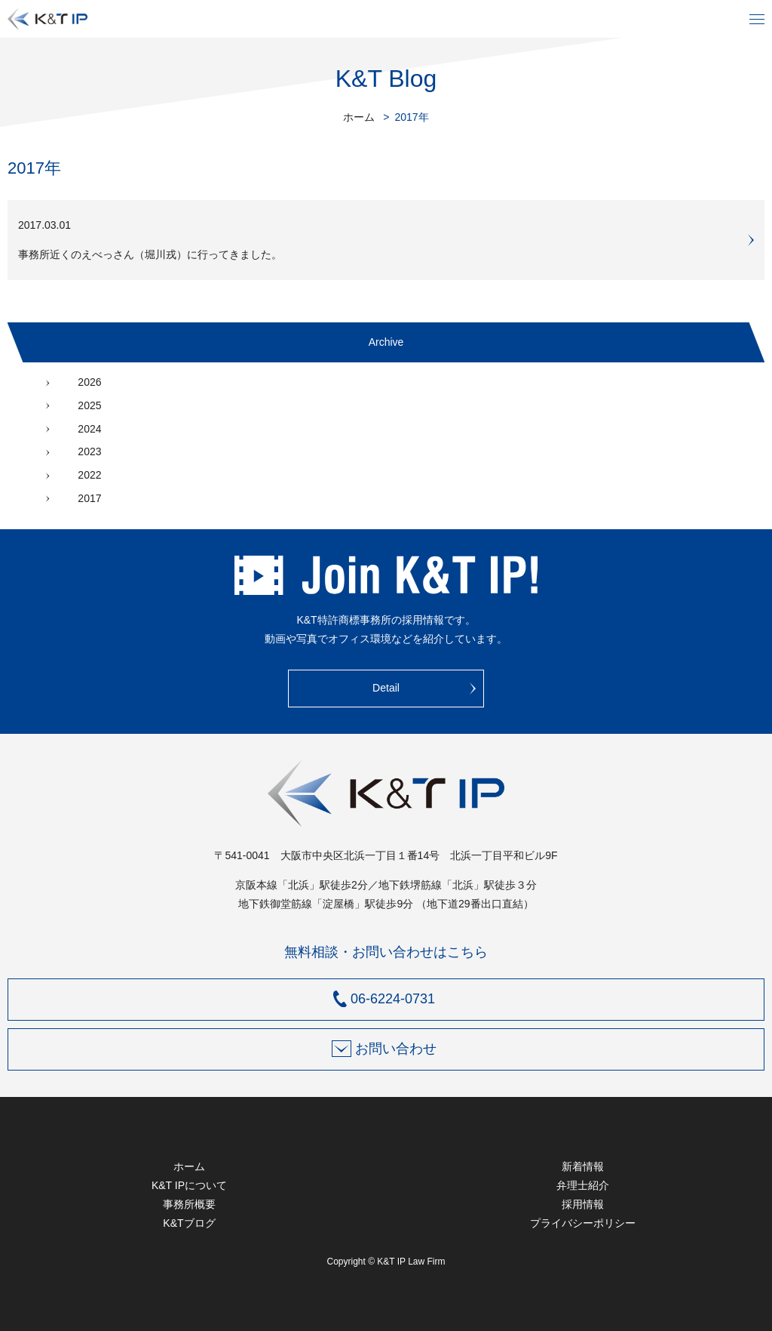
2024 (89, 429)
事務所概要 (189, 1204)
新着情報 (583, 1166)
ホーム (359, 117)
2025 (89, 405)
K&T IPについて (189, 1185)
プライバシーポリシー (583, 1223)
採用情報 (583, 1204)
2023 (89, 451)
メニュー (757, 19)
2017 (89, 498)
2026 (89, 382)
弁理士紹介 (582, 1185)
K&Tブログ (189, 1223)
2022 (89, 475)
